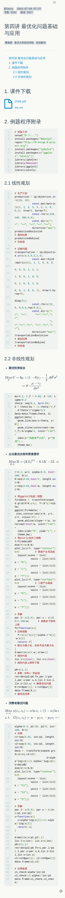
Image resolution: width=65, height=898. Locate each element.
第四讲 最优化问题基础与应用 (27, 58)
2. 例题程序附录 (18, 67)
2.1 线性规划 (21, 72)
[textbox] (31, 382)
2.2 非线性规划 (22, 76)
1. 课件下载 (16, 62)
